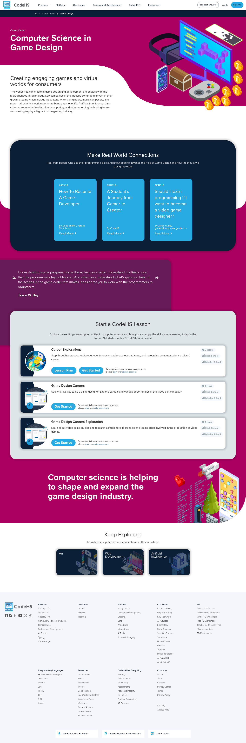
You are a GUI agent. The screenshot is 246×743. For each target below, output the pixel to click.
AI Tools (121, 633)
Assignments (124, 608)
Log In (225, 5)
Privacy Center (164, 686)
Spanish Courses (165, 633)
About (160, 674)
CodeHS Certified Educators (73, 733)
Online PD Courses (206, 608)
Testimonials (83, 682)
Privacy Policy (163, 695)
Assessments (124, 686)
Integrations (123, 629)
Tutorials (161, 649)
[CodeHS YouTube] (20, 616)
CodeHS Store (160, 733)
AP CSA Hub (163, 658)
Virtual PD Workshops (207, 616)
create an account (128, 372)
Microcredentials (204, 629)
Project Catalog (164, 612)
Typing (41, 637)
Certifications (44, 625)
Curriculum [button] (80, 5)
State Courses (164, 629)
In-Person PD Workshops (208, 612)
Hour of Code (163, 641)
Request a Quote (208, 5)
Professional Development (50, 629)
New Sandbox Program (50, 674)
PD (198, 604)
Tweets (81, 686)
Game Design (67, 13)
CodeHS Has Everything (129, 670)
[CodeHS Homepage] (17, 5)
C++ (40, 695)
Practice (161, 645)
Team (159, 678)
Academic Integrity (126, 637)
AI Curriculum (163, 662)
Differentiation (124, 678)
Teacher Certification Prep (209, 625)
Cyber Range (44, 641)
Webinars (82, 703)
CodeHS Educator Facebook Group (123, 733)
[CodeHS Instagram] (10, 616)
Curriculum (162, 604)
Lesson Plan (64, 370)
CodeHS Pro (44, 616)
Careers (161, 682)
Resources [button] (154, 5)
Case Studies (84, 674)
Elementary (162, 625)
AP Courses (162, 621)
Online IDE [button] (135, 5)
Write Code (123, 625)
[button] (44, 5)
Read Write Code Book (88, 695)
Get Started (91, 370)
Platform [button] (61, 5)
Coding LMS (44, 608)
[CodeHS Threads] (30, 616)
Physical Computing (127, 699)
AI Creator (43, 633)
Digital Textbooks (165, 653)
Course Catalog (164, 608)
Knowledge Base (86, 699)
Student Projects (85, 707)
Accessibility (163, 709)
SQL (40, 699)
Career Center (48, 13)
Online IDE (43, 612)
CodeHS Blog (84, 691)
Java (40, 686)
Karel (40, 703)
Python (41, 682)
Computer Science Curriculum (52, 621)
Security (161, 705)
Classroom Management (129, 612)
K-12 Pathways (164, 616)
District (81, 608)
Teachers (82, 616)
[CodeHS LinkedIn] (15, 616)
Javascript (43, 678)
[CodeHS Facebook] (6, 616)
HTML (41, 691)
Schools (81, 612)
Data (120, 621)
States (81, 678)
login (114, 372)
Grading (121, 616)
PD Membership (204, 633)
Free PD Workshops (206, 621)
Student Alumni (85, 715)
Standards (162, 637)
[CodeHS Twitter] (25, 616)
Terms (160, 691)
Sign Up (237, 5)
